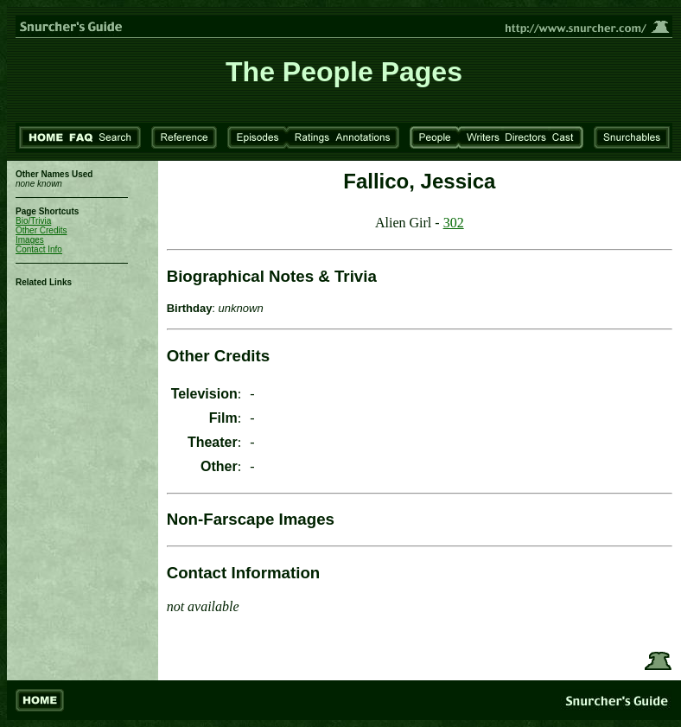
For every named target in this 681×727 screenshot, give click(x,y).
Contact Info (39, 249)
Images (30, 240)
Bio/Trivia (33, 221)
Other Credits (41, 230)
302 (453, 222)
